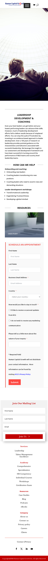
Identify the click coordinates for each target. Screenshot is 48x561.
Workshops (24, 481)
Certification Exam (24, 485)
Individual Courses (24, 478)
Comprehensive (24, 466)
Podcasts (24, 503)
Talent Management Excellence (24, 455)
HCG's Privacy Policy (22, 374)
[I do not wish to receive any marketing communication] (9, 320)
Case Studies (24, 495)
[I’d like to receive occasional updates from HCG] (9, 310)
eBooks (24, 507)
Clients (24, 532)
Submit (15, 382)
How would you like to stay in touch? (23, 304)
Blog (24, 499)
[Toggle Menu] (27, 5)
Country (12, 291)
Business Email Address (18, 277)
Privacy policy (24, 524)
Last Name (13, 264)
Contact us (24, 521)
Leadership (24, 451)
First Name (13, 251)
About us (24, 517)
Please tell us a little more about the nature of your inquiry (22, 336)
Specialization (24, 470)
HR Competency (24, 474)
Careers (24, 528)
